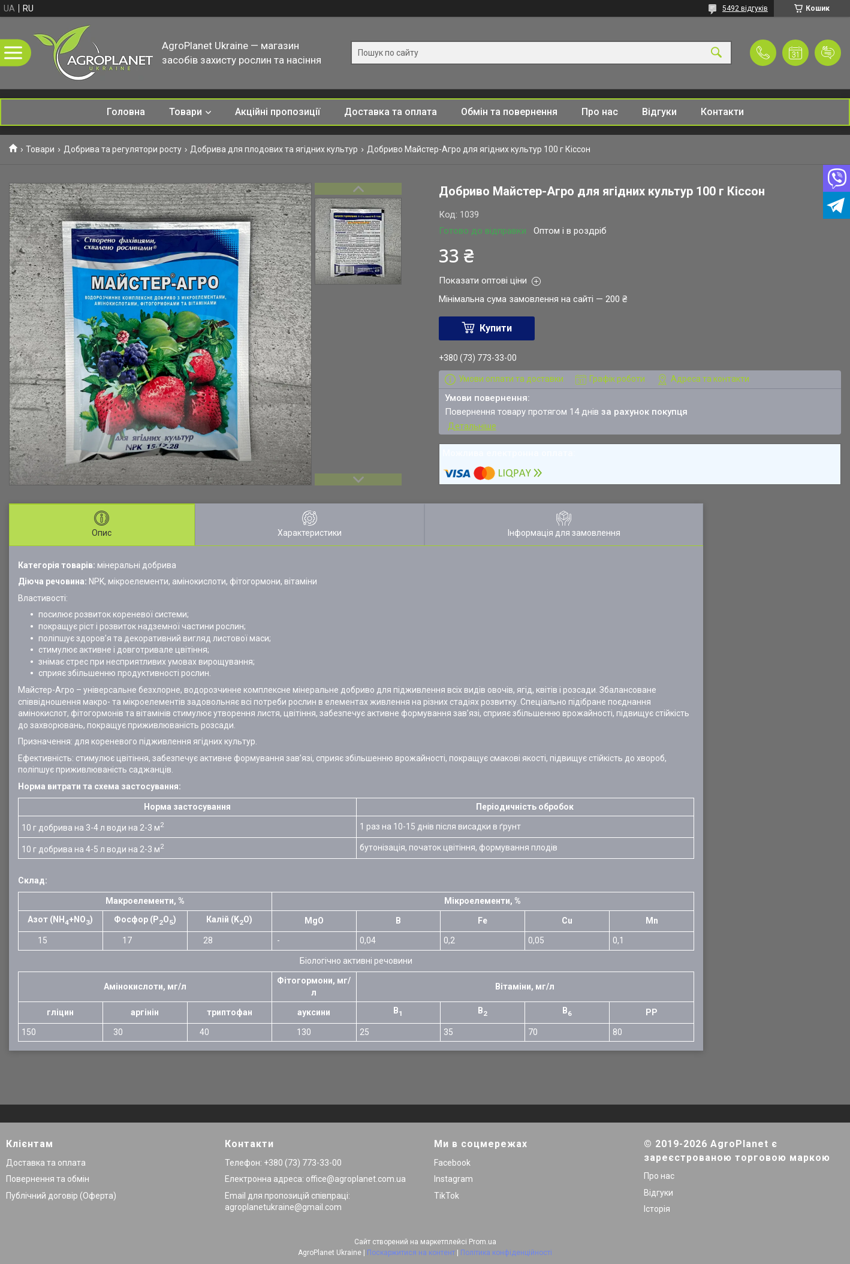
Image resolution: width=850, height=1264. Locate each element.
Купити (496, 328)
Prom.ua (482, 1242)
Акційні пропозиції (277, 111)
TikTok (446, 1195)
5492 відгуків (745, 8)
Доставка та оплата (390, 111)
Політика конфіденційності (506, 1252)
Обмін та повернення (509, 111)
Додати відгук (828, 53)
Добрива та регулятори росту (123, 149)
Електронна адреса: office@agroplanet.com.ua (315, 1179)
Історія (657, 1209)
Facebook (452, 1163)
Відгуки (659, 111)
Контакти (722, 111)
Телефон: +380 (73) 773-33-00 (283, 1163)
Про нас (599, 111)
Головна (126, 111)
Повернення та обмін (47, 1179)
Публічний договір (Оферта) (61, 1195)
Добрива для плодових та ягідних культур (274, 149)
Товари (185, 111)
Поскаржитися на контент (411, 1252)
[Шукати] (716, 53)
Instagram (453, 1179)
